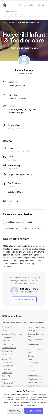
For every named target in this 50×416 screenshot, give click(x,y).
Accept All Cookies (34, 411)
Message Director (24, 299)
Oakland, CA (7, 341)
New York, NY (7, 366)
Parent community (35, 375)
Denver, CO (6, 359)
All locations (7, 386)
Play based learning (35, 340)
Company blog (33, 386)
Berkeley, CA (7, 327)
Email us (31, 366)
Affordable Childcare (31, 228)
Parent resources (34, 379)
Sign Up (41, 5)
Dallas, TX (6, 376)
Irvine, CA (6, 330)
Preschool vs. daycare (36, 327)
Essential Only (14, 411)
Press (30, 359)
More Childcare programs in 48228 (18, 222)
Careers (31, 356)
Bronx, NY (6, 369)
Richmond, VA (7, 383)
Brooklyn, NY (7, 372)
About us (31, 352)
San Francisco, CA (9, 347)
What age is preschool (36, 330)
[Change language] (22, 5)
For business (33, 363)
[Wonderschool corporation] (24, 316)
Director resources (35, 382)
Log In (30, 5)
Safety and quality (35, 349)
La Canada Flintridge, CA (12, 334)
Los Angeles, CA (8, 337)
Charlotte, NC (7, 362)
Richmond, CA (7, 344)
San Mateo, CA (8, 354)
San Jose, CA (7, 351)
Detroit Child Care (8, 23)
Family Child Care (11, 228)
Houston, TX (7, 379)
